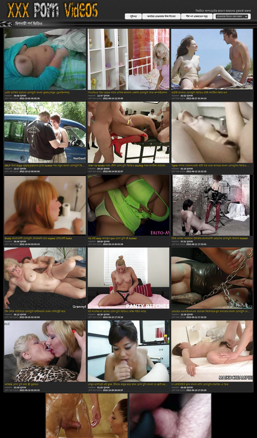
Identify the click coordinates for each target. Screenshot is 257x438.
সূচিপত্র (133, 16)
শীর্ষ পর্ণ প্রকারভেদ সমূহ (197, 16)
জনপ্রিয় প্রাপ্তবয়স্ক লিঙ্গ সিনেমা (161, 16)
